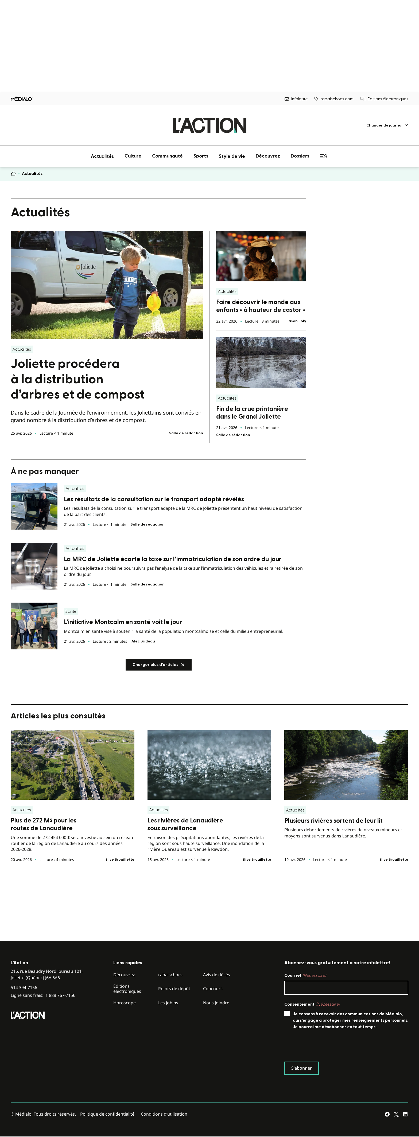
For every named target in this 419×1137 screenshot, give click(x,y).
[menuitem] (387, 125)
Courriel (305, 975)
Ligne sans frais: (43, 995)
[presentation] (325, 1046)
